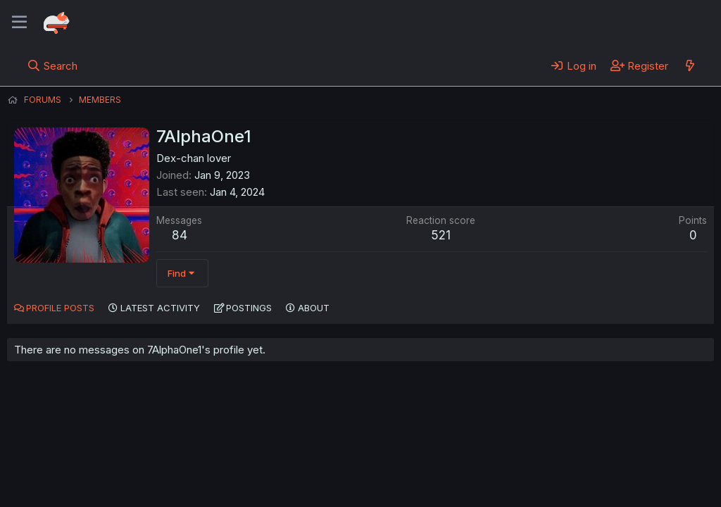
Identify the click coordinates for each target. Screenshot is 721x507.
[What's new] (689, 65)
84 (179, 235)
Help (410, 457)
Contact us (191, 457)
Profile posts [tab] (60, 307)
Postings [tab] (249, 307)
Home (451, 457)
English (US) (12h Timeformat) (79, 457)
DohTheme (580, 487)
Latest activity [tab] (160, 307)
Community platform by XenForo (598, 476)
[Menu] (19, 22)
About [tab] (314, 307)
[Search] (52, 65)
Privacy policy (352, 457)
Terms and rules (268, 457)
